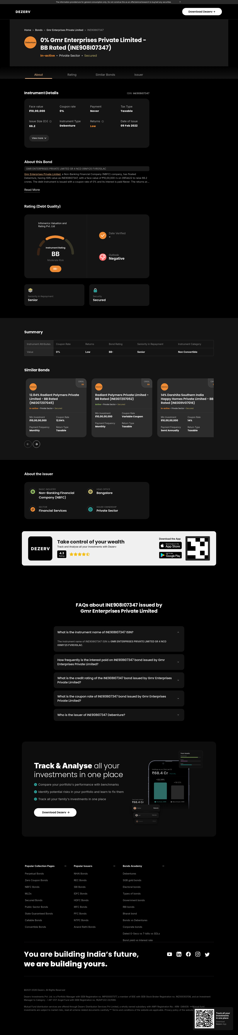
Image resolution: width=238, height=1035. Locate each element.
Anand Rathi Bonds (85, 925)
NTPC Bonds (81, 919)
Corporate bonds (132, 925)
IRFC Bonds (80, 905)
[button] (45, 865)
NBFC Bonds (32, 886)
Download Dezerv (201, 11)
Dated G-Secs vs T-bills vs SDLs (141, 932)
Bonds (38, 29)
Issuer (138, 74)
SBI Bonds (80, 886)
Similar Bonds (105, 74)
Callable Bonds (33, 919)
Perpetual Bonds (34, 872)
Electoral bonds (132, 886)
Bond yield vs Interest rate (138, 939)
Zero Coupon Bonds (36, 879)
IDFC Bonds (80, 892)
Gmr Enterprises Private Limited (65, 29)
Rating (71, 74)
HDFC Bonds (81, 899)
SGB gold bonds (132, 879)
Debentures (129, 872)
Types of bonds (132, 892)
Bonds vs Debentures (135, 919)
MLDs (28, 892)
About (38, 74)
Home (27, 29)
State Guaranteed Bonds (39, 912)
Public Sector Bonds (36, 905)
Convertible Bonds (35, 925)
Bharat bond (130, 912)
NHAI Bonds (81, 872)
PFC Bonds (80, 912)
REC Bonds (80, 879)
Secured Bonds (33, 899)
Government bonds (134, 899)
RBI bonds (128, 905)
